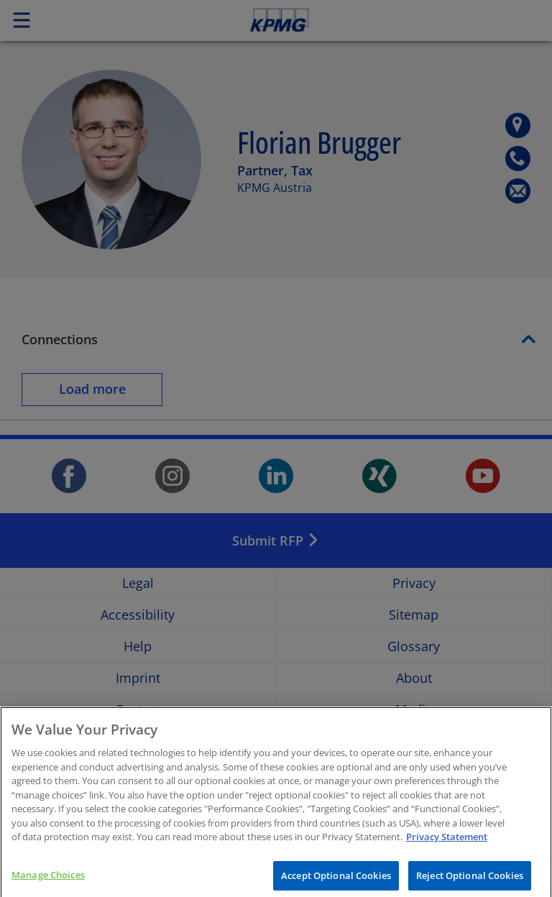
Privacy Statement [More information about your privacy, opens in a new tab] (446, 845)
